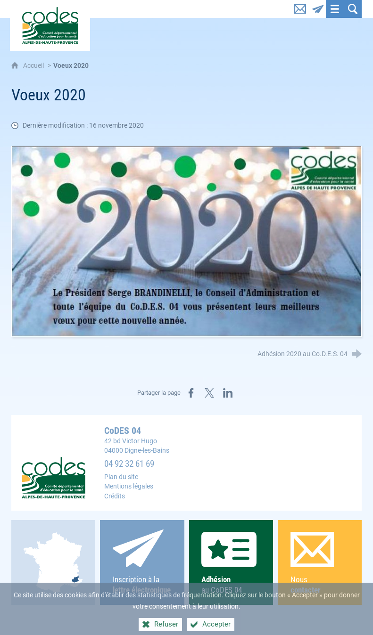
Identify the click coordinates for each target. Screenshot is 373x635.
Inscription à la (142, 562)
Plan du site (121, 477)
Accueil (34, 66)
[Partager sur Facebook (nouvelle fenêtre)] (191, 393)
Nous (319, 563)
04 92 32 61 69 (129, 464)
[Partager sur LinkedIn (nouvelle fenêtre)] (228, 393)
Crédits (114, 496)
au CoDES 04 (230, 563)
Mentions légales (128, 486)
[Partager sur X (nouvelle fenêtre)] (209, 393)
